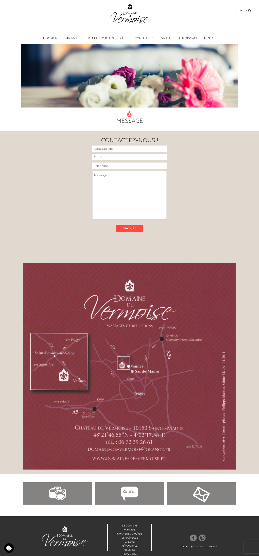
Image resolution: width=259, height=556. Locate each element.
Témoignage (129, 545)
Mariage (129, 529)
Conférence (129, 537)
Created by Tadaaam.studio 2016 (198, 546)
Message (129, 549)
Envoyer (129, 228)
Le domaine (129, 525)
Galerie (130, 541)
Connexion (243, 10)
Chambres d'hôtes (129, 533)
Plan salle (129, 553)
